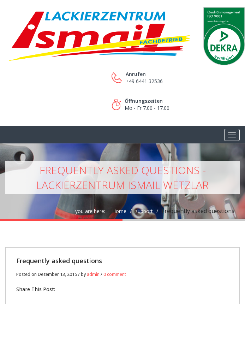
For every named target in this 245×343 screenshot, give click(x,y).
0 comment (114, 274)
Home (119, 211)
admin (93, 274)
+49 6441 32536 (144, 81)
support (144, 211)
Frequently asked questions (59, 260)
